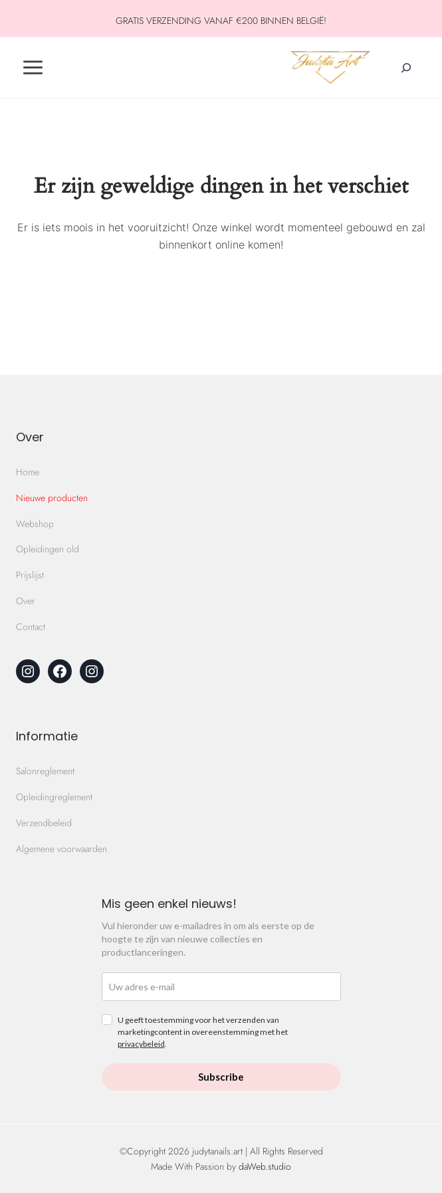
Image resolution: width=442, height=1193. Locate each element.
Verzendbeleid (44, 822)
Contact (30, 626)
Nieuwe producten (52, 497)
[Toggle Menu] (33, 67)
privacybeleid (141, 1044)
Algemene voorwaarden (61, 848)
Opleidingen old (47, 549)
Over (25, 600)
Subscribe (221, 1077)
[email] (221, 986)
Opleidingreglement (54, 797)
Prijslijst (30, 575)
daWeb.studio (265, 1166)
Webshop (35, 523)
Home (27, 472)
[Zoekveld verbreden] (406, 67)
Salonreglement (45, 771)
